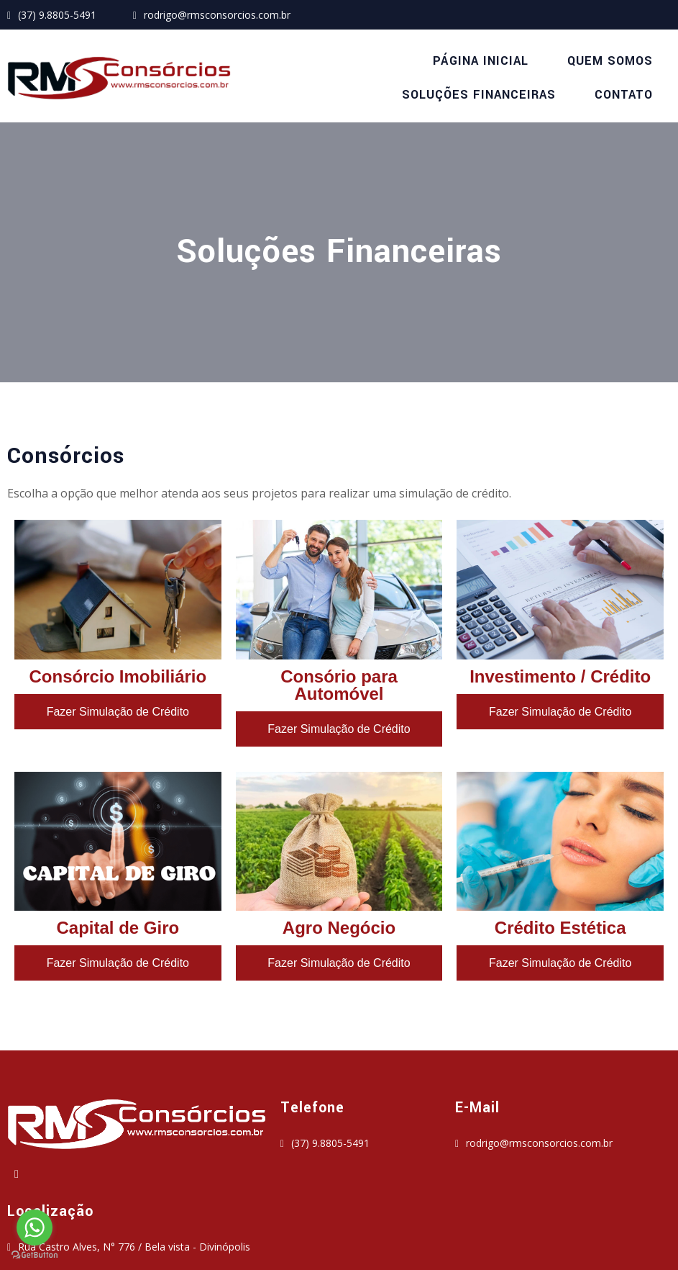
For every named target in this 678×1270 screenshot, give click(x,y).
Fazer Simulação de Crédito (118, 722)
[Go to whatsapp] (34, 1228)
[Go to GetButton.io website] (35, 1255)
